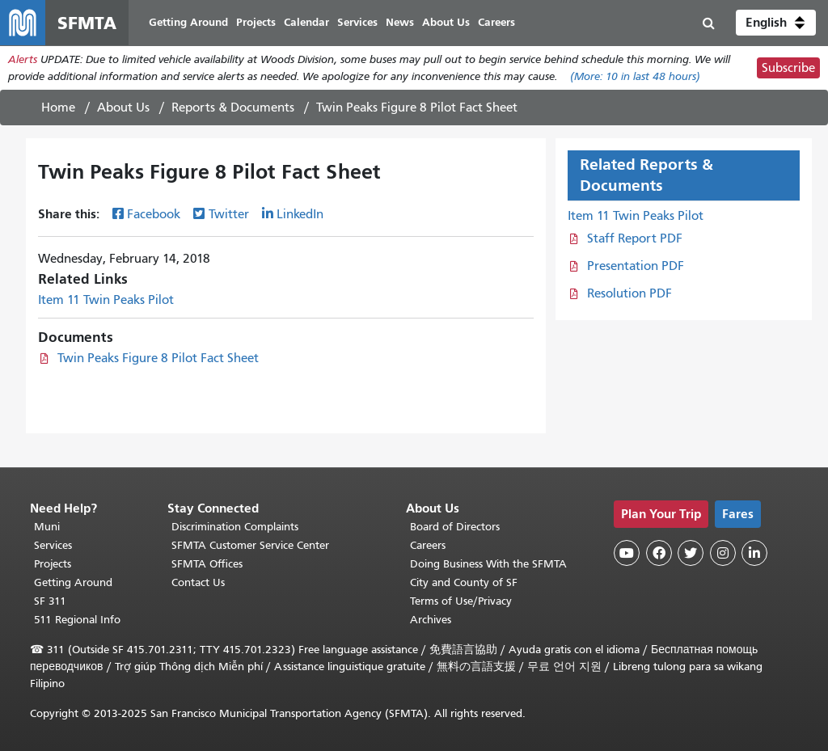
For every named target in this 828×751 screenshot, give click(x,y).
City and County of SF (464, 582)
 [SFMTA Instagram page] (723, 552)
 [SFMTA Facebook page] (659, 552)
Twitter (229, 214)
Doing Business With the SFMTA (488, 564)
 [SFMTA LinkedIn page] (754, 552)
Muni (47, 527)
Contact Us (198, 582)
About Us (123, 107)
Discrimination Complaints (234, 527)
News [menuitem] (400, 22)
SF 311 (50, 601)
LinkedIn (300, 214)
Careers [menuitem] (496, 22)
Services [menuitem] (357, 22)
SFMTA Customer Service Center (250, 545)
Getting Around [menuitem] (188, 22)
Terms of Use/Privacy (461, 601)
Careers (428, 545)
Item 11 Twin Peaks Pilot (106, 300)
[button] (776, 23)
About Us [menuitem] (446, 22)
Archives (430, 620)
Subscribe (788, 68)
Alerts (22, 59)
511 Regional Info (77, 620)
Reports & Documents (232, 107)
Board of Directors (455, 527)
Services (53, 545)
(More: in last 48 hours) (635, 76)
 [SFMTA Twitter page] (690, 552)
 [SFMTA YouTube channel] (626, 552)
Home (58, 107)
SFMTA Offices (207, 564)
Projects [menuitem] (256, 22)
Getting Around (73, 582)
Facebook (153, 214)
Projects (52, 564)
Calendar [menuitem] (306, 22)
